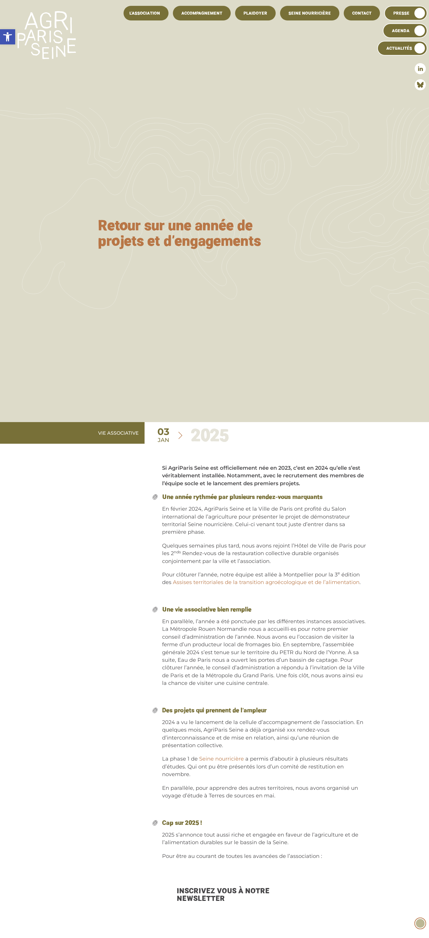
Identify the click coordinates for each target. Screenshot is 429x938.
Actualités (399, 48)
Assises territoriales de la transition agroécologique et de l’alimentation (266, 582)
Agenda (400, 30)
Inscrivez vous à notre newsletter (223, 894)
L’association (144, 13)
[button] (7, 36)
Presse (401, 13)
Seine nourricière (221, 759)
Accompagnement (201, 13)
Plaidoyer (255, 13)
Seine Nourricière (310, 13)
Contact (361, 13)
